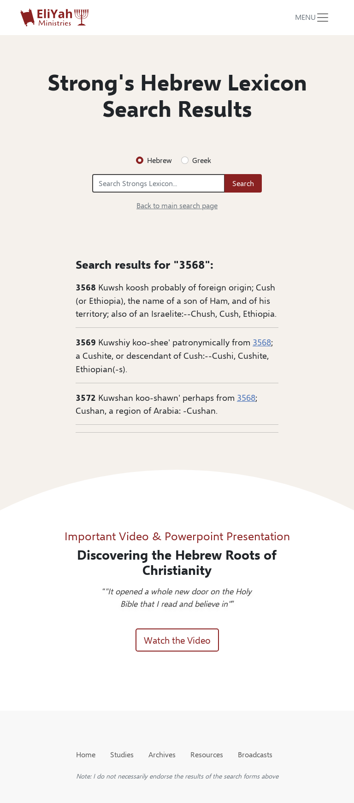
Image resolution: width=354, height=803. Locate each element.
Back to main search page (177, 205)
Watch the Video (177, 640)
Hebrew (159, 160)
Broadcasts (255, 754)
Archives (162, 754)
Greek (201, 160)
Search (243, 183)
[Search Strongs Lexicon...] (158, 183)
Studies (122, 754)
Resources (206, 754)
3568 (262, 342)
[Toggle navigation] (312, 17)
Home (85, 754)
